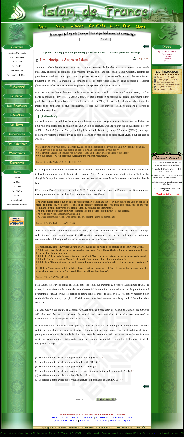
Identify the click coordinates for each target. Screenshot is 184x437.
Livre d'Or (167, 56)
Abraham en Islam (165, 89)
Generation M (17, 200)
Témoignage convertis (167, 79)
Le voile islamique (165, 82)
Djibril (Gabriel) (52, 52)
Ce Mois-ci (102, 417)
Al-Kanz (17, 182)
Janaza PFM (17, 195)
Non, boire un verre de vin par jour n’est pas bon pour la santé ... (167, 164)
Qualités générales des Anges (125, 52)
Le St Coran (17, 61)
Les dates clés (17, 70)
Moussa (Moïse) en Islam (168, 84)
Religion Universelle (17, 53)
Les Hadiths (17, 66)
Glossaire (167, 58)
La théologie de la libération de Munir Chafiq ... (167, 183)
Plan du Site (100, 420)
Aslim (17, 177)
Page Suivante (106, 399)
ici (155, 433)
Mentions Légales (120, 420)
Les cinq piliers (17, 57)
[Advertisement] (167, 121)
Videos (167, 61)
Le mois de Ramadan (166, 77)
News (65, 417)
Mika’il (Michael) (75, 52)
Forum (75, 417)
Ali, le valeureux (164, 86)
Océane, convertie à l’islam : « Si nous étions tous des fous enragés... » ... (167, 176)
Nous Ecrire (167, 54)
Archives (88, 417)
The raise (17, 186)
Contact (84, 420)
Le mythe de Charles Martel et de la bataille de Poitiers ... (167, 170)
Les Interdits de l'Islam (17, 75)
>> (101, 357)
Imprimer (143, 58)
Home (54, 417)
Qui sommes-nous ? (167, 51)
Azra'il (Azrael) (96, 52)
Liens (129, 417)
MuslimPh (17, 191)
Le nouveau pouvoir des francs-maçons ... (167, 189)
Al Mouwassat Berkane (17, 204)
